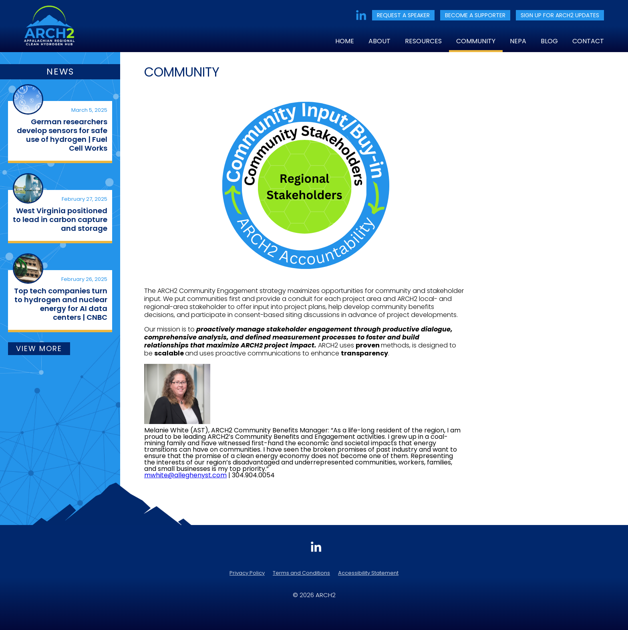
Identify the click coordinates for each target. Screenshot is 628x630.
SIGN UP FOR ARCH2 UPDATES (560, 15)
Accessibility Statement (368, 573)
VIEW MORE (39, 348)
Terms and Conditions (301, 573)
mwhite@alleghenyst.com (185, 475)
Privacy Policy (247, 573)
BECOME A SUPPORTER (475, 15)
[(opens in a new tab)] (28, 99)
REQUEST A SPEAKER (403, 15)
